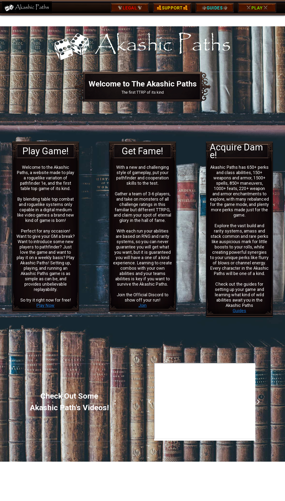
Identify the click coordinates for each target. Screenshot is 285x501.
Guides (239, 310)
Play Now (45, 305)
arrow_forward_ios (258, 402)
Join (142, 305)
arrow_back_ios (151, 402)
